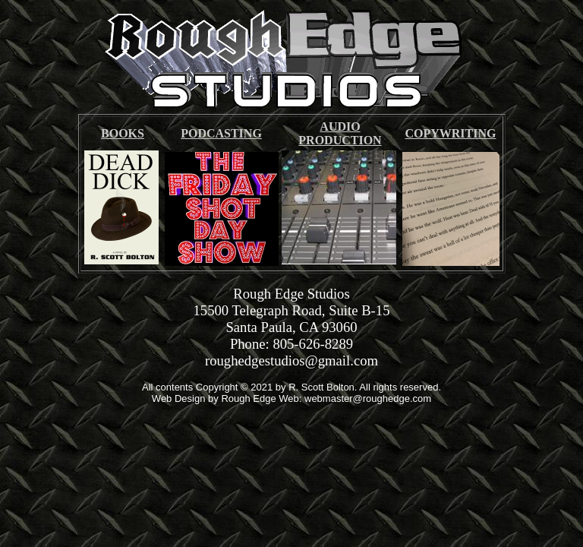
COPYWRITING (450, 133)
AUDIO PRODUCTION (339, 133)
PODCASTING (221, 133)
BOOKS (122, 133)
